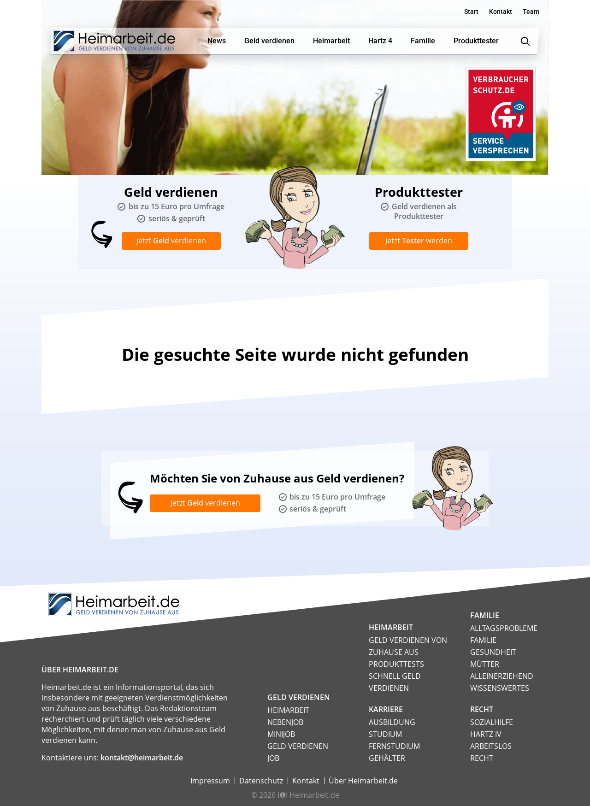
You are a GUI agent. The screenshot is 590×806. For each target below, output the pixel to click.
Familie (483, 640)
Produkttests (396, 664)
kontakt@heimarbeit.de (141, 758)
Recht (481, 758)
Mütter (484, 664)
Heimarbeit (288, 710)
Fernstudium (394, 746)
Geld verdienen (297, 746)
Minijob (281, 734)
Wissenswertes (499, 688)
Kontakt (500, 11)
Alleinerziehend (501, 676)
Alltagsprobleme (503, 628)
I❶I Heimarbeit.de (308, 795)
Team (531, 11)
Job (273, 758)
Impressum (210, 781)
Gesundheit (493, 652)
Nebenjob (285, 722)
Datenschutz (261, 781)
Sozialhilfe (491, 722)
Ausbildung (392, 722)
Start (471, 11)
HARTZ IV (486, 734)
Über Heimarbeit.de (363, 781)
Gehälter (387, 758)
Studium (385, 734)
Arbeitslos (491, 746)
